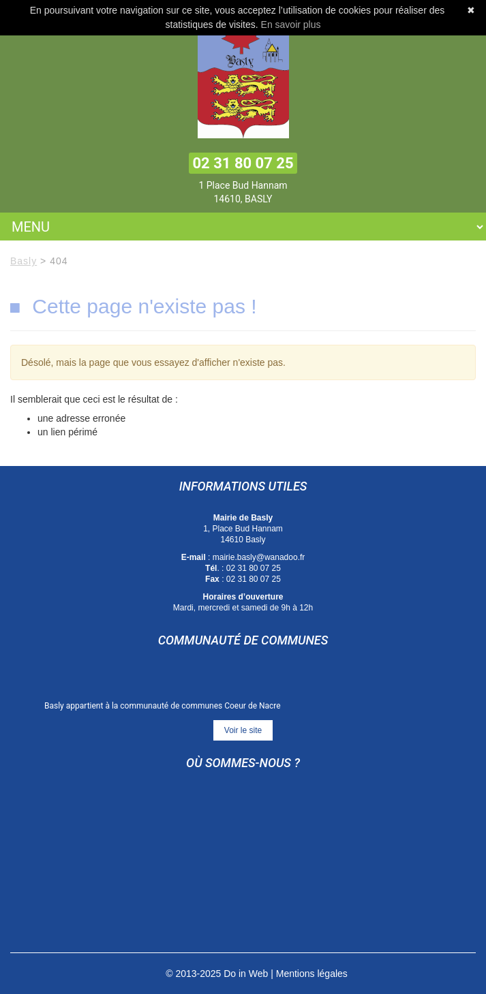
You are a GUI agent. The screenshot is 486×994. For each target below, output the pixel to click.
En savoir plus (291, 24)
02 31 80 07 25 (242, 163)
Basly (23, 260)
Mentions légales (312, 973)
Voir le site (243, 730)
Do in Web (246, 973)
